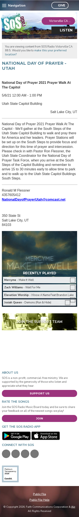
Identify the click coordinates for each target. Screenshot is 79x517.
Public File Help (39, 500)
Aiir (73, 507)
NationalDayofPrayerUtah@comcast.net (34, 199)
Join (39, 418)
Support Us (40, 393)
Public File (39, 494)
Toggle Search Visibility (72, 5)
